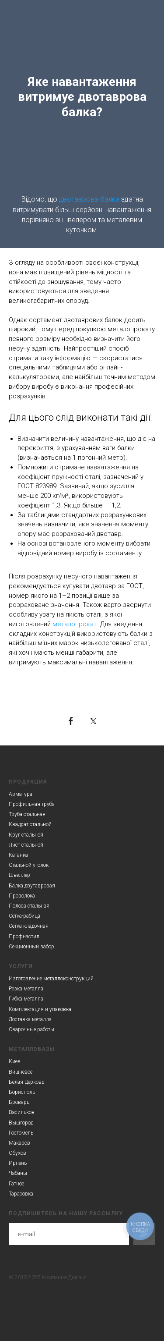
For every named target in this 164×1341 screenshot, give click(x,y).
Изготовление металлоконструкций (51, 979)
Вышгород (21, 1123)
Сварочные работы (31, 1029)
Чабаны (18, 1173)
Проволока (22, 896)
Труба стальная (27, 814)
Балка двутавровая (32, 886)
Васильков (22, 1112)
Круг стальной (26, 835)
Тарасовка (21, 1194)
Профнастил (24, 936)
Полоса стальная (29, 906)
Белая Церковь (26, 1082)
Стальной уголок (29, 865)
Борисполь (22, 1092)
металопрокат (74, 624)
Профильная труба (32, 804)
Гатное (16, 1184)
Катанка (18, 855)
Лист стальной (26, 845)
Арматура (20, 794)
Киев (15, 1061)
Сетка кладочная (29, 926)
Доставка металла (30, 1019)
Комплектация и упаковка (40, 1009)
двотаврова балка (89, 199)
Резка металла (26, 989)
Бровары (20, 1102)
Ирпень (18, 1163)
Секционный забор (31, 947)
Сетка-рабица (24, 916)
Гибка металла (26, 999)
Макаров (19, 1143)
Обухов (17, 1153)
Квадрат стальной (30, 824)
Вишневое (20, 1072)
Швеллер (19, 875)
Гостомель (21, 1133)
